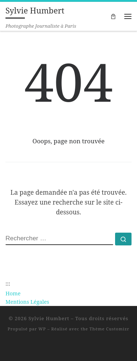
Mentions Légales (27, 301)
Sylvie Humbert (48, 318)
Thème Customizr (109, 328)
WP (42, 328)
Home (12, 293)
